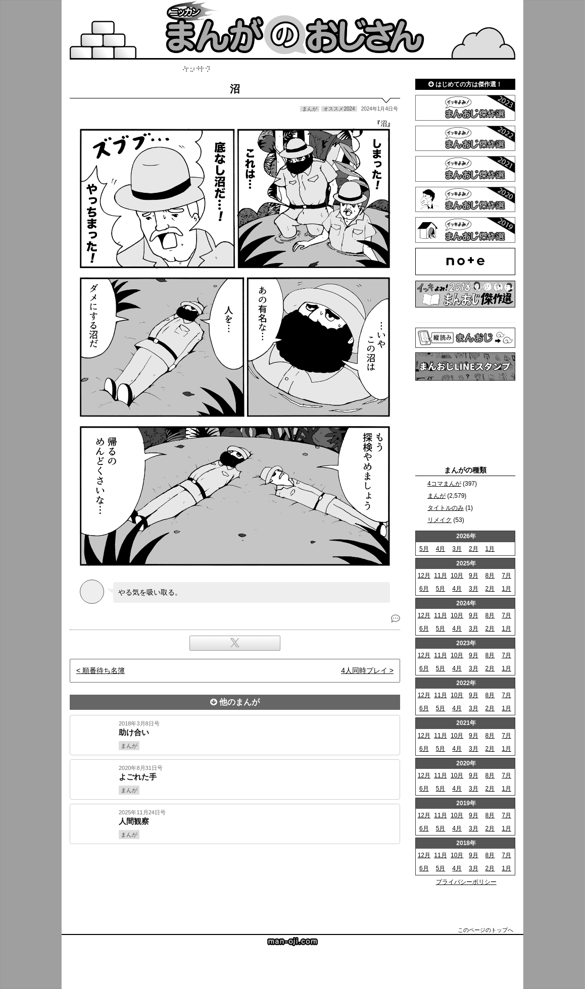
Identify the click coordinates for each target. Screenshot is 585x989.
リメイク (439, 520)
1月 (490, 548)
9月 (473, 575)
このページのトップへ (485, 930)
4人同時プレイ (364, 670)
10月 (457, 575)
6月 (424, 588)
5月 (424, 548)
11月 (440, 575)
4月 (441, 548)
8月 (490, 575)
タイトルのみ (445, 507)
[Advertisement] (235, 878)
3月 (457, 548)
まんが (436, 495)
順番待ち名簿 (103, 670)
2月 (473, 548)
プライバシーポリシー (466, 882)
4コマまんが (444, 483)
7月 (506, 575)
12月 (424, 575)
